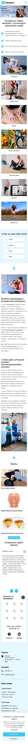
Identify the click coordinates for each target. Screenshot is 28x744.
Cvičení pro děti (6, 697)
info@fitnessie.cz (10, 674)
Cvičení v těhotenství (8, 692)
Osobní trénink (6, 688)
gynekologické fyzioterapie (14, 330)
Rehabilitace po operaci (9, 706)
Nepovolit (14, 739)
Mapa (6, 661)
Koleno (9, 239)
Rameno (9, 245)
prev (11, 591)
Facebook (9, 636)
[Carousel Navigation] (14, 592)
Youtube (19, 636)
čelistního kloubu (11, 346)
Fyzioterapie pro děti (8, 711)
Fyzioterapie (5, 702)
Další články (14, 538)
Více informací (18, 727)
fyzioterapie (10, 304)
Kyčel (8, 251)
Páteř (8, 256)
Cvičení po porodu (7, 694)
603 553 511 (8, 671)
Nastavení (14, 730)
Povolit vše (14, 734)
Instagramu (8, 598)
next (16, 591)
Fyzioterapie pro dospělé (9, 708)
